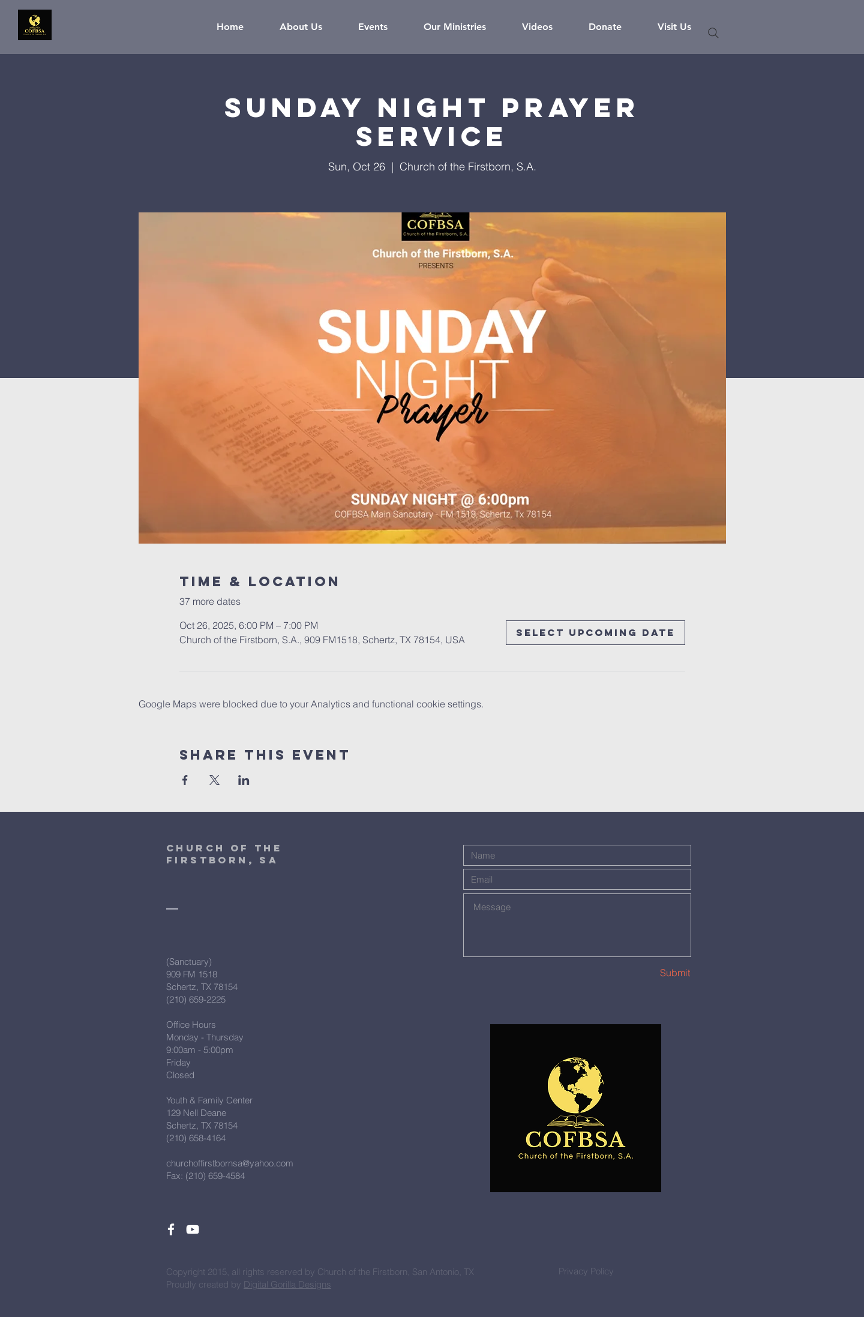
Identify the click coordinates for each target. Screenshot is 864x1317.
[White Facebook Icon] (171, 1229)
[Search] (713, 33)
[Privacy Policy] (586, 1271)
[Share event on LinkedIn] (244, 780)
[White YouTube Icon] (192, 1229)
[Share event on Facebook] (185, 780)
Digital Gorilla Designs (287, 1284)
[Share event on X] (214, 780)
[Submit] (648, 972)
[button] (310, 27)
